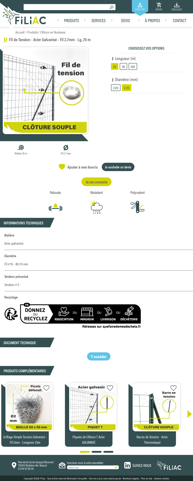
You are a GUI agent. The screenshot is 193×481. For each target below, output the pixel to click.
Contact (179, 20)
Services (98, 20)
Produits (71, 20)
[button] (188, 414)
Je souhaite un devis (118, 166)
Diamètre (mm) (126, 79)
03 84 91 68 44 (26, 468)
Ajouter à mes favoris (78, 167)
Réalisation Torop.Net (77, 478)
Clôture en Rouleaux (52, 32)
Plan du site (146, 478)
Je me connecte (96, 181)
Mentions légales (131, 478)
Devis (125, 20)
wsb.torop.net (114, 478)
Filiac (42, 478)
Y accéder (99, 356)
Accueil (19, 32)
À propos (152, 20)
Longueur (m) (125, 58)
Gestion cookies (161, 478)
